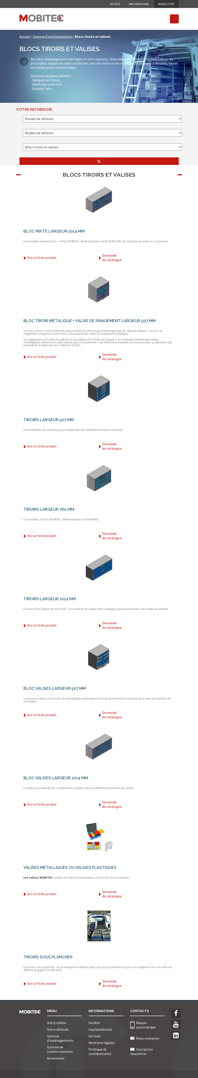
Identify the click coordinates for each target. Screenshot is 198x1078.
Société (115, 4)
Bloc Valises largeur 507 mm (54, 688)
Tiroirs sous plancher (48, 957)
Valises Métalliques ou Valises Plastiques (69, 867)
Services (94, 1036)
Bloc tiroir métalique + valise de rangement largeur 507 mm (89, 320)
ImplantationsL (139, 4)
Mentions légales (101, 1042)
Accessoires (56, 1058)
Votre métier (57, 1023)
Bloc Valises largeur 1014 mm (55, 778)
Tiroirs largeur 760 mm (48, 509)
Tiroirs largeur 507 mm (48, 419)
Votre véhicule (58, 1029)
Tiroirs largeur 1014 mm (49, 598)
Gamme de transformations (60, 1049)
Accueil (24, 36)
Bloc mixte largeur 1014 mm (54, 231)
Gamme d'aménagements (52, 36)
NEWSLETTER (166, 4)
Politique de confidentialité (99, 1051)
